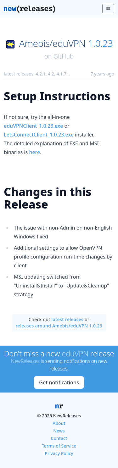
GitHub (63, 56)
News (59, 431)
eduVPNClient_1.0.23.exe (33, 125)
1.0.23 (100, 43)
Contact (59, 438)
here (34, 152)
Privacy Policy (59, 453)
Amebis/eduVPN (52, 43)
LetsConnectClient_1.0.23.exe (39, 134)
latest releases (67, 319)
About (59, 423)
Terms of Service (59, 446)
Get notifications (59, 382)
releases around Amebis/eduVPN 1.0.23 (59, 326)
